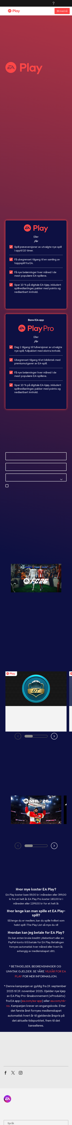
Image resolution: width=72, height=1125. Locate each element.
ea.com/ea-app (32, 935)
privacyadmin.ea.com (22, 493)
